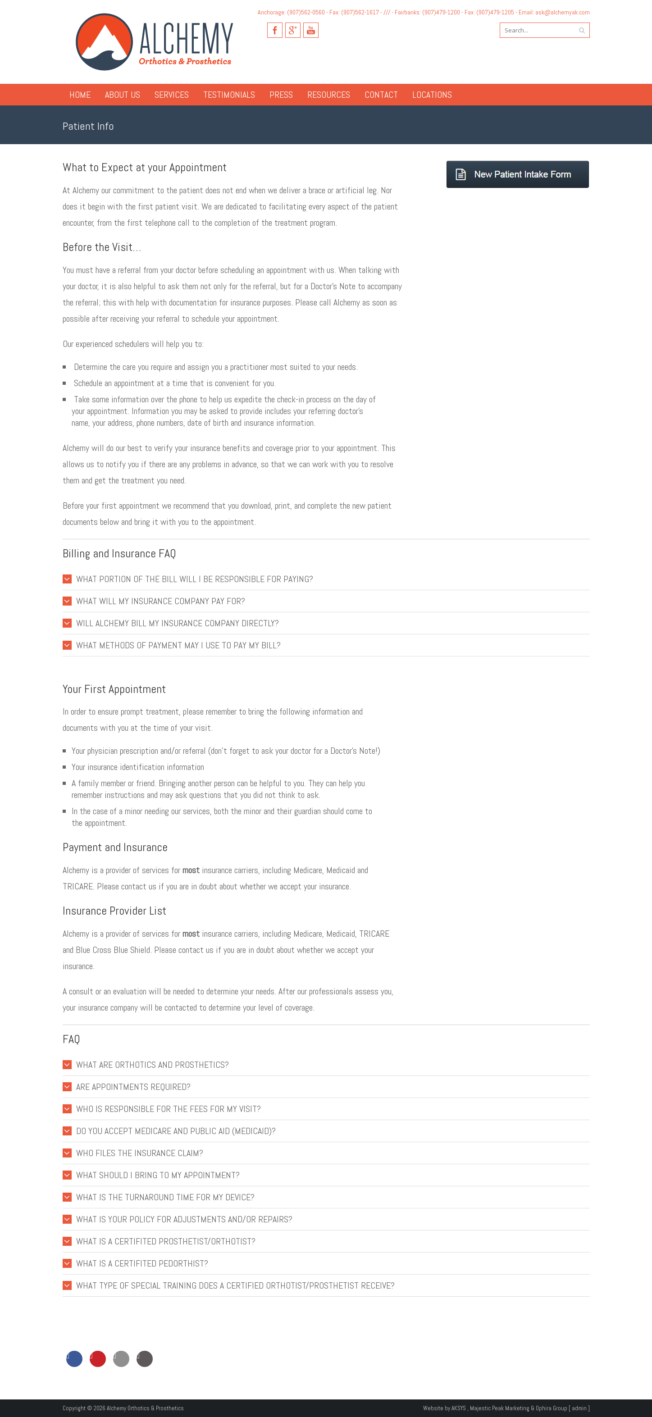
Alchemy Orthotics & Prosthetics (145, 1408)
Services (172, 94)
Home (80, 94)
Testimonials (229, 94)
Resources (328, 94)
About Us (122, 94)
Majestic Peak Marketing (499, 1408)
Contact (381, 94)
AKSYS (458, 1408)
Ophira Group (551, 1408)
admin (579, 1408)
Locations (432, 94)
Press (281, 94)
